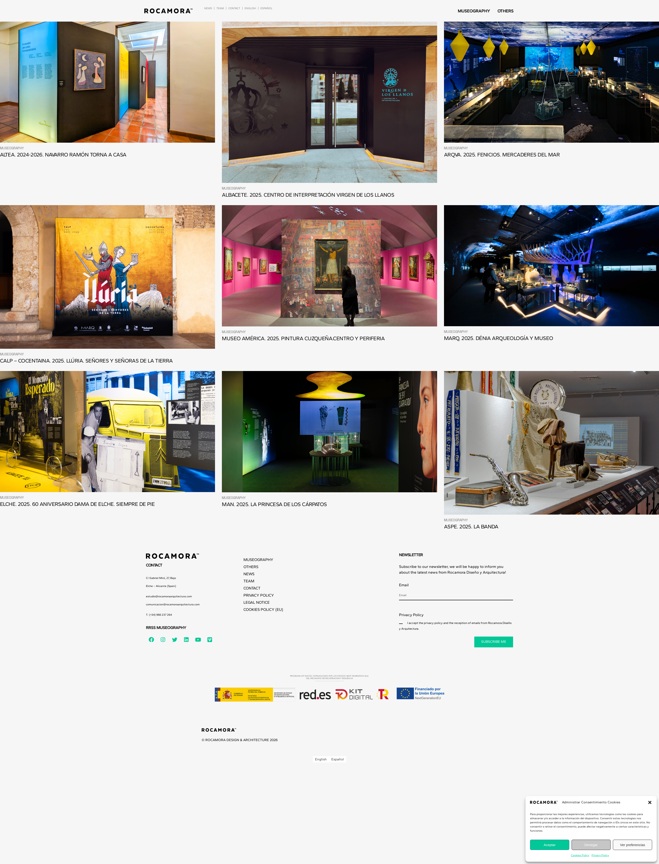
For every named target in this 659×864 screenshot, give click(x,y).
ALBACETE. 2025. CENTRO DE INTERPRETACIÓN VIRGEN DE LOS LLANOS (308, 195)
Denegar (591, 845)
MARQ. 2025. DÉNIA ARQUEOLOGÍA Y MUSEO (498, 338)
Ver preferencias (632, 845)
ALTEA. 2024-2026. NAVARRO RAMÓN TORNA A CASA (63, 154)
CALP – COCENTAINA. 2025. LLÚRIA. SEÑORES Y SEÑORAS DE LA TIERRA (86, 360)
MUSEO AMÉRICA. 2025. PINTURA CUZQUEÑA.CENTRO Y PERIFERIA (303, 338)
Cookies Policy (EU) (263, 609)
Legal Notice (256, 602)
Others (505, 11)
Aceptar (550, 845)
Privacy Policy (600, 855)
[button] (650, 802)
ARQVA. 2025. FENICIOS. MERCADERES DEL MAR (502, 154)
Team (220, 8)
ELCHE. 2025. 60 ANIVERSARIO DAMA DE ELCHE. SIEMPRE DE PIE (77, 504)
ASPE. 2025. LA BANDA (471, 526)
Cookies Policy (580, 855)
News (208, 8)
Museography (474, 11)
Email (404, 585)
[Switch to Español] (266, 8)
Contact (234, 8)
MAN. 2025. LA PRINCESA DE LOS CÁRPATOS (274, 504)
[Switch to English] (321, 759)
